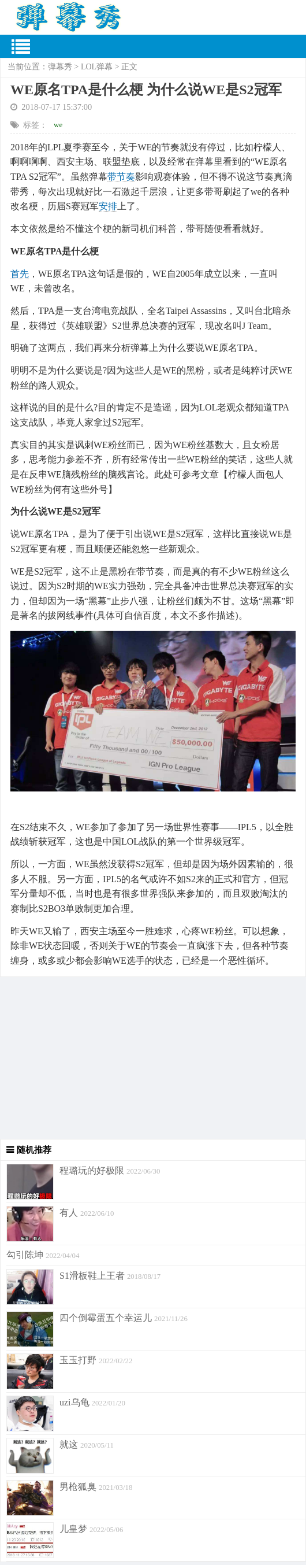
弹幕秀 (60, 66)
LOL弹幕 (97, 66)
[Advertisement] (153, 1058)
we (58, 124)
